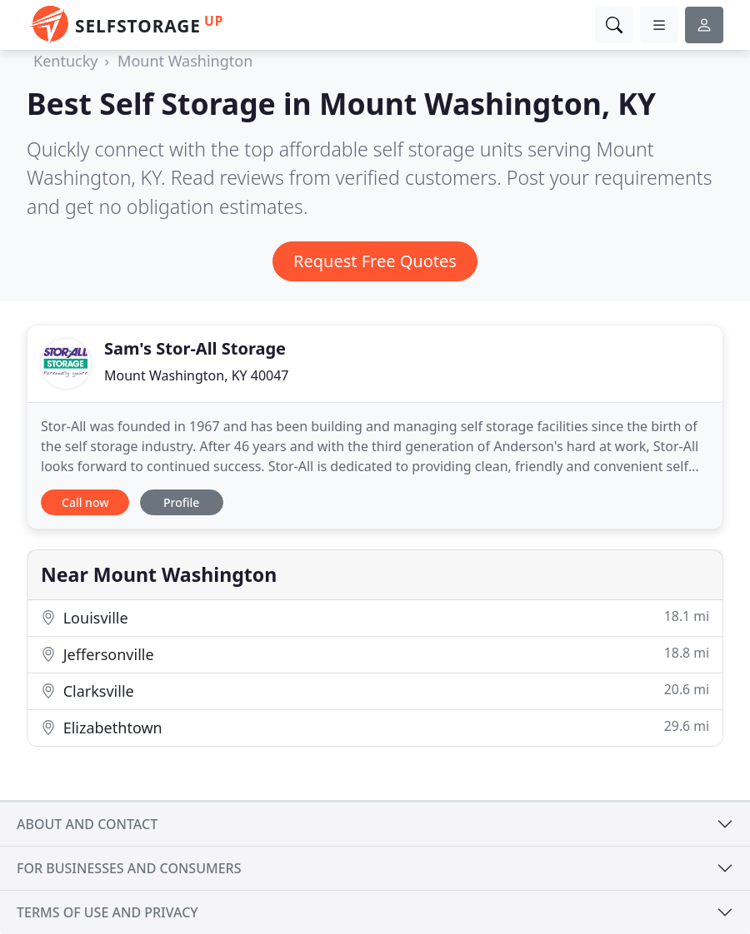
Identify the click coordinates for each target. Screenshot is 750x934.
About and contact (87, 824)
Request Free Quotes (375, 261)
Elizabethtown (375, 727)
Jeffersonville (375, 653)
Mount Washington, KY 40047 (196, 375)
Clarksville (375, 690)
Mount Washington (185, 61)
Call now (85, 502)
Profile (181, 502)
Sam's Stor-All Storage (195, 348)
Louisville (375, 617)
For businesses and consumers (129, 868)
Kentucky (65, 61)
